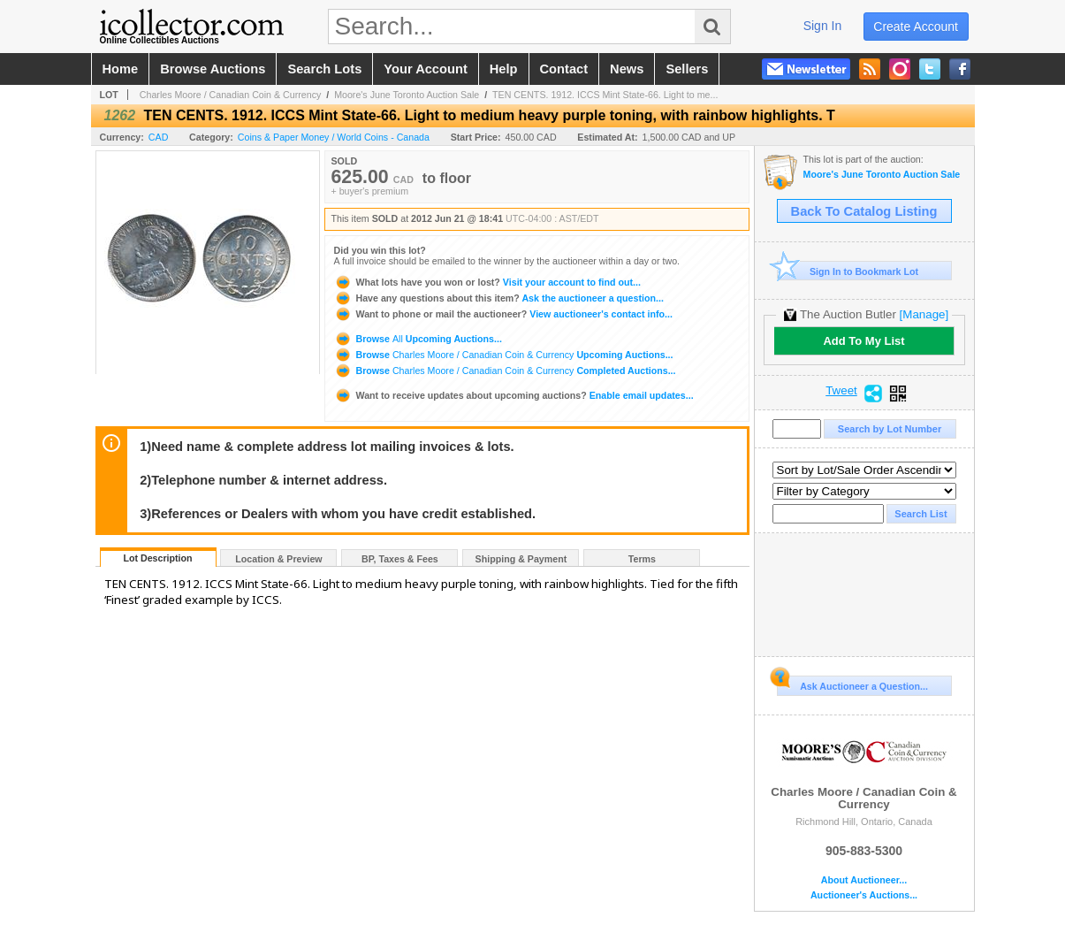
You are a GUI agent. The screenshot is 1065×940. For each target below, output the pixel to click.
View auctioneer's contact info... (503, 314)
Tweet (841, 391)
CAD (158, 137)
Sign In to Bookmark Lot (848, 271)
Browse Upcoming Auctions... (418, 338)
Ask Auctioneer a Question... (852, 684)
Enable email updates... (514, 395)
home (121, 69)
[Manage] (924, 314)
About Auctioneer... (864, 880)
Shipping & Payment (521, 559)
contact (564, 69)
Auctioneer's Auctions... (863, 895)
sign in (822, 26)
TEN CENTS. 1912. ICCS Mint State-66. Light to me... (605, 94)
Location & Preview (278, 559)
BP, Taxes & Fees (399, 559)
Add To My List (863, 341)
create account (915, 26)
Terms (642, 559)
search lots (324, 69)
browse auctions (212, 69)
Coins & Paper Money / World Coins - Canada (334, 137)
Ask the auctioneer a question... (499, 298)
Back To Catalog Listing (864, 211)
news (626, 69)
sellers (687, 69)
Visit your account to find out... (487, 282)
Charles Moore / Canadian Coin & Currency (231, 94)
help (504, 69)
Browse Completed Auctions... (505, 370)
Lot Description (157, 558)
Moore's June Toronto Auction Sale (406, 94)
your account (425, 69)
